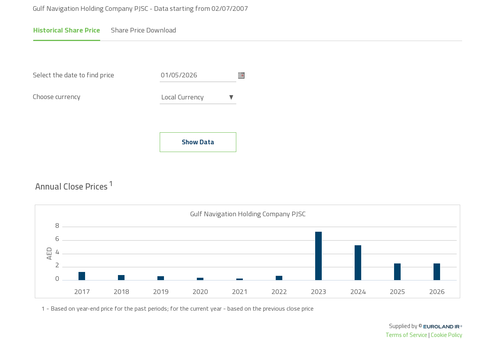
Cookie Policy (446, 334)
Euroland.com (445, 326)
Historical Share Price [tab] (66, 30)
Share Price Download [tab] (143, 30)
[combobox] (198, 94)
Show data (198, 142)
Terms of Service (406, 334)
